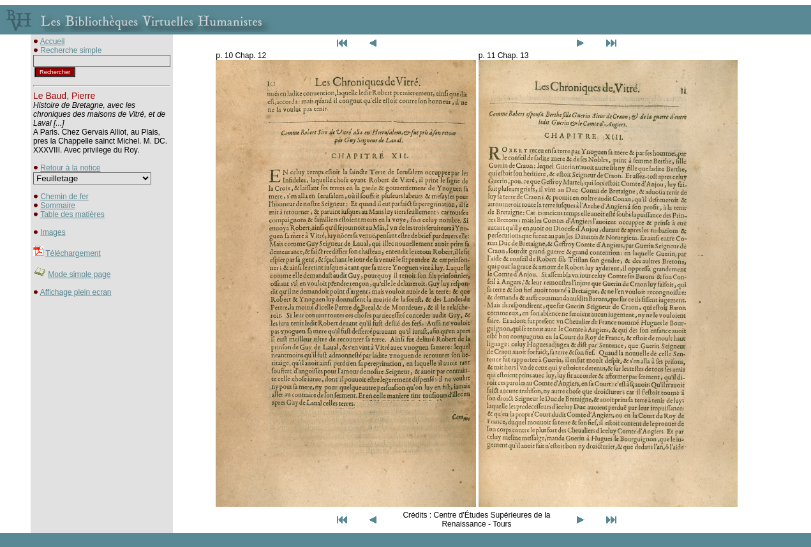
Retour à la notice (70, 167)
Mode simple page (79, 274)
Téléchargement (73, 253)
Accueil (52, 41)
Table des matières (72, 214)
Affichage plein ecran (76, 292)
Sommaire (57, 205)
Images (52, 232)
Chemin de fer (64, 196)
